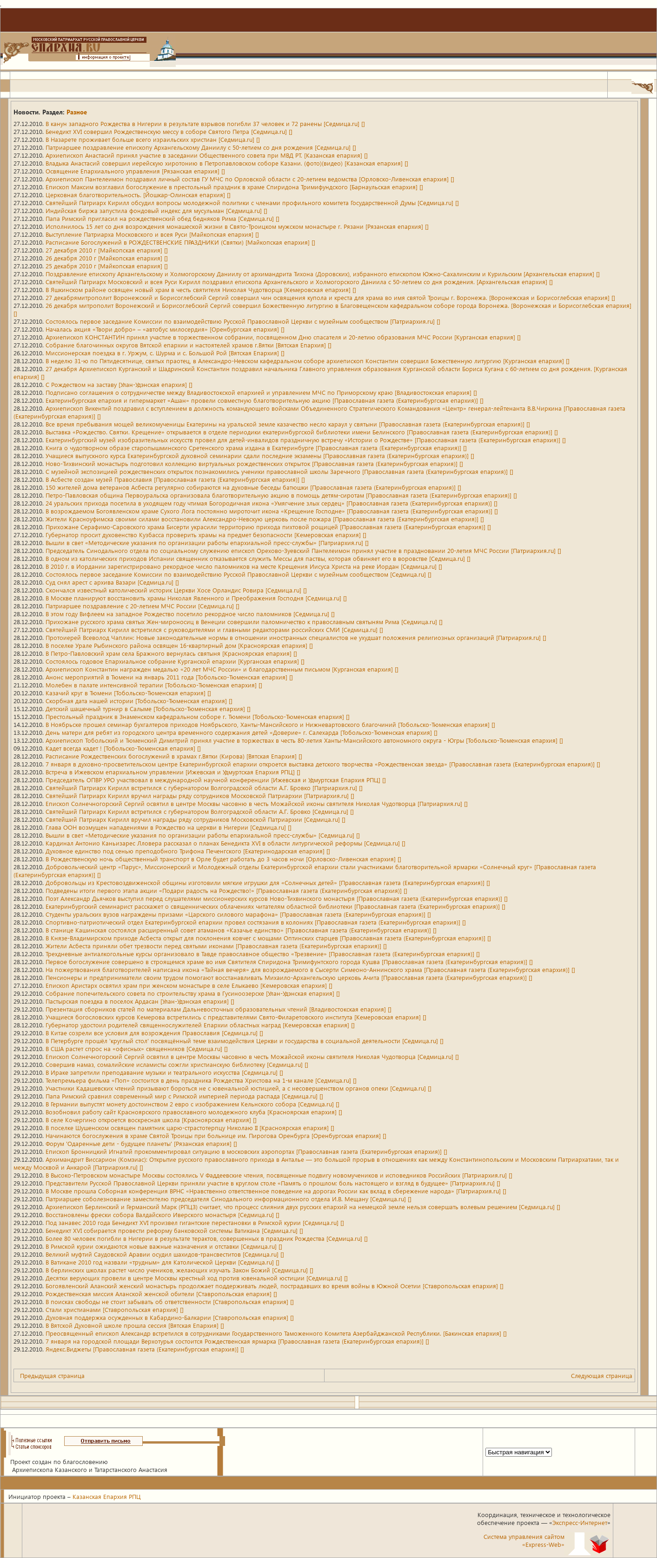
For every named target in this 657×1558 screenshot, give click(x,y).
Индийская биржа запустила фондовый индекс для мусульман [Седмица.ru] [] (156, 210)
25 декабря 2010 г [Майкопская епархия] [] (107, 266)
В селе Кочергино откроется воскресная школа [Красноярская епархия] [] (151, 1120)
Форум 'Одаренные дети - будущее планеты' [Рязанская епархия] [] (141, 1143)
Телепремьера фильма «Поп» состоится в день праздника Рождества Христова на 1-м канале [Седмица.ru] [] (201, 1080)
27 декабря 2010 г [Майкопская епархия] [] (107, 250)
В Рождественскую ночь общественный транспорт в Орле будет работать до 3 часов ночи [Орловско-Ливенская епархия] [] (223, 859)
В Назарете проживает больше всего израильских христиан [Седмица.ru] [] (153, 139)
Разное (76, 112)
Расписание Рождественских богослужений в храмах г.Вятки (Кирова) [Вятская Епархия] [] (174, 756)
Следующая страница (601, 1375)
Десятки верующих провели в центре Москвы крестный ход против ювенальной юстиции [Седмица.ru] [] (197, 1278)
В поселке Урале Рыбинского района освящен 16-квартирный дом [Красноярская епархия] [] (179, 645)
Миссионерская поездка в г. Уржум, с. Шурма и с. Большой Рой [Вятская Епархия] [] (165, 353)
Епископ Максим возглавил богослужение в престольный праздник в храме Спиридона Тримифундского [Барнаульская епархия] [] (234, 187)
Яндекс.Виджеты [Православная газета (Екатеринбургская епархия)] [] (145, 1349)
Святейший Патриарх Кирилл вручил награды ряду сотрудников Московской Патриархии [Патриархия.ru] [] (200, 795)
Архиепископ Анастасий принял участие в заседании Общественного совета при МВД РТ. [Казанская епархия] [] (207, 155)
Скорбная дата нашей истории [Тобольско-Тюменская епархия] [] (139, 701)
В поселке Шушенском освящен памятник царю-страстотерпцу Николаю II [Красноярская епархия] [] (190, 1128)
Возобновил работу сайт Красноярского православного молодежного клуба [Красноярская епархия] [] (194, 1112)
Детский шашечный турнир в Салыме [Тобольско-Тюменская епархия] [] (148, 708)
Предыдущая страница (52, 1375)
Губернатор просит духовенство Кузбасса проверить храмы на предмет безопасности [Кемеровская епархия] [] (206, 535)
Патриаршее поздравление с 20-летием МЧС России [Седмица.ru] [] (142, 606)
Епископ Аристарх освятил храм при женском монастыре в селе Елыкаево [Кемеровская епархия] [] (189, 985)
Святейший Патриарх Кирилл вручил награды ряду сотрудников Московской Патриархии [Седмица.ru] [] (195, 819)
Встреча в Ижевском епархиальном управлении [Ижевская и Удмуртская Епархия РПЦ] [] (173, 772)
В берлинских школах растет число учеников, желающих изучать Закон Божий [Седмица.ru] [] (179, 1270)
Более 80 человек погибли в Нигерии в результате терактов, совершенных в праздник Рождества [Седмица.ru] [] (207, 1238)
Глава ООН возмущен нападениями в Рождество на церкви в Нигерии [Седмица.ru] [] (169, 827)
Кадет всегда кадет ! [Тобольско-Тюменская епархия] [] (123, 748)
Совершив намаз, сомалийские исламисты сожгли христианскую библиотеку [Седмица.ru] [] (177, 1064)
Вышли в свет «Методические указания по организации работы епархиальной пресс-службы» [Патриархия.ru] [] (207, 542)
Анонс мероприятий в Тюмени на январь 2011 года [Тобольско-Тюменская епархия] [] (169, 677)
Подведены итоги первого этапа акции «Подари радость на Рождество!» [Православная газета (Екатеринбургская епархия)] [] (226, 890)
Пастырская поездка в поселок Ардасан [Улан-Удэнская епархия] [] (140, 1001)
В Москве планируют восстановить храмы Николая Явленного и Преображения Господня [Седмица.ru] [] (196, 598)
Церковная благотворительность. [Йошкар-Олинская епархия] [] (138, 195)
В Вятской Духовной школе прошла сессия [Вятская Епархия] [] (135, 1325)
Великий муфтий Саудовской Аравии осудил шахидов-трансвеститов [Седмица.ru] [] (165, 1254)
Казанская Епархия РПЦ (107, 1496)
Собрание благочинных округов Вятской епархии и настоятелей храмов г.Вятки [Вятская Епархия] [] (189, 345)
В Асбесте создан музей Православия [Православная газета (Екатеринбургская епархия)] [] (175, 479)
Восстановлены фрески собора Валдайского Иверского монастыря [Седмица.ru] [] (162, 1214)
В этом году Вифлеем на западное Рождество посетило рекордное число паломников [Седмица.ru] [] (190, 614)
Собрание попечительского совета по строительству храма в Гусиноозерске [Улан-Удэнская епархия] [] (193, 993)
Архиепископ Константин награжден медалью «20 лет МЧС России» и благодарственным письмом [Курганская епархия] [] (222, 669)
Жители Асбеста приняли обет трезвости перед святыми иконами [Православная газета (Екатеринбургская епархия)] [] (216, 946)
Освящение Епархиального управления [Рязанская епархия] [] (135, 171)
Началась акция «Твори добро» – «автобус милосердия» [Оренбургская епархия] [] (165, 329)
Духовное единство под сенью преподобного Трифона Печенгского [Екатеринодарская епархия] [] (188, 851)
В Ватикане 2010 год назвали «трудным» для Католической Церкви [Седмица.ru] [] (162, 1262)
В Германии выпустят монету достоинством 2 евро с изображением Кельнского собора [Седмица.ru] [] (192, 1104)
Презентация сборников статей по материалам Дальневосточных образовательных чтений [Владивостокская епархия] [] (219, 1009)
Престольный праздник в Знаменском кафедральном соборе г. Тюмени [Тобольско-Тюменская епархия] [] (198, 716)
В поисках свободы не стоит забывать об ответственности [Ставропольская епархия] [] (170, 1301)
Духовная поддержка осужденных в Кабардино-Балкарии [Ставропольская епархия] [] (170, 1317)
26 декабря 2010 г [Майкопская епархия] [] (107, 258)
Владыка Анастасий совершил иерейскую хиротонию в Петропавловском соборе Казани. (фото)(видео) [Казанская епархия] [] (227, 163)
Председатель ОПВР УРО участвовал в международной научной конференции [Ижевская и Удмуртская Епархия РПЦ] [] (216, 780)
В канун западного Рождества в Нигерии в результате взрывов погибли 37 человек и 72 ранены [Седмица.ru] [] (205, 123)
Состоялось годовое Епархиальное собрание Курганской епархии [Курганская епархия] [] (175, 661)
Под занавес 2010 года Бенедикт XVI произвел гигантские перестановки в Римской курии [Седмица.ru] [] (195, 1222)
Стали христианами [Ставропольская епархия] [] (115, 1309)
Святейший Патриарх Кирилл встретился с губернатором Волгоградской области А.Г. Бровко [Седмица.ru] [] (200, 811)
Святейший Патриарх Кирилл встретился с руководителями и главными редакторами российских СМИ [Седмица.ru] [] (214, 629)
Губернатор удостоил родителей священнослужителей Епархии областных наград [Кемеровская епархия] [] (200, 1025)
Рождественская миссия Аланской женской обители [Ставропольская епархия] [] (161, 1294)
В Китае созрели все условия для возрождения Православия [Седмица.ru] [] (154, 1033)
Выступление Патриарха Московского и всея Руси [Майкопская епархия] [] (152, 234)
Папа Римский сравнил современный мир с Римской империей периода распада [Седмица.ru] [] (184, 1096)
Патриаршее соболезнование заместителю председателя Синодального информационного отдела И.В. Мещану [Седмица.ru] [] (228, 1199)
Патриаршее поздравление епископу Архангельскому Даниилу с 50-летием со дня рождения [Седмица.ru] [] (201, 147)
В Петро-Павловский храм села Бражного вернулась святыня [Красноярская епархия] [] (171, 653)
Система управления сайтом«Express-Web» (524, 1540)
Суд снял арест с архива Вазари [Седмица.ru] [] (112, 582)
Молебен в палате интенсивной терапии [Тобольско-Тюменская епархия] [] (154, 685)
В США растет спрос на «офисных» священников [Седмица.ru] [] (137, 1048)
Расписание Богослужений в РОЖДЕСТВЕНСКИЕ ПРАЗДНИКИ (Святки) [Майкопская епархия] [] (180, 242)
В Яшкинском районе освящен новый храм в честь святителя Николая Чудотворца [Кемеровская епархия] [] (201, 289)
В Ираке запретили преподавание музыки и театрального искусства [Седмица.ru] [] (164, 1072)
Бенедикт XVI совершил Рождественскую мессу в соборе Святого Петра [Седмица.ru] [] (169, 131)
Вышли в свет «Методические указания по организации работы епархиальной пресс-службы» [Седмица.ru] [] (203, 835)
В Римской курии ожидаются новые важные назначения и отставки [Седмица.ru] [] (164, 1246)
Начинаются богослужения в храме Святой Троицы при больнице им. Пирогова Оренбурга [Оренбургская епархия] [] (216, 1135)
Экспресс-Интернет (579, 1522)
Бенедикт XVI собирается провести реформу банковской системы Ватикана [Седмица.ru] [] (174, 1230)
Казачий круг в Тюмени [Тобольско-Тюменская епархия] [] (128, 693)
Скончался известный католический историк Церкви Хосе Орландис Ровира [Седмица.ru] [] (176, 590)
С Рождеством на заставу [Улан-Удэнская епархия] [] (119, 384)
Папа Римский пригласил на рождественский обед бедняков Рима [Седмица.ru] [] (162, 218)
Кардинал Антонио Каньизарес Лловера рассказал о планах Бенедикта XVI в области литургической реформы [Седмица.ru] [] (225, 843)
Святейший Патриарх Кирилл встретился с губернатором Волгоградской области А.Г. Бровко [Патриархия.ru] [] (204, 788)
